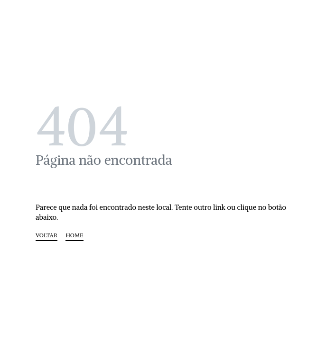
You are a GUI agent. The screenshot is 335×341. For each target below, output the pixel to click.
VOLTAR (46, 236)
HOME (74, 236)
